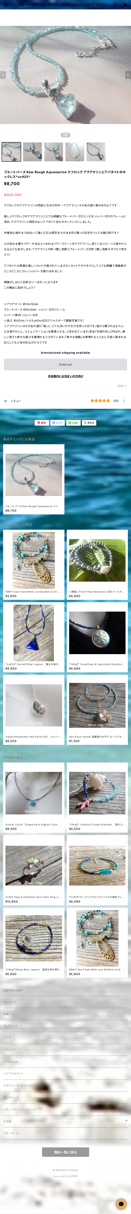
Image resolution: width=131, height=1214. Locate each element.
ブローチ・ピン (12, 1133)
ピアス (7, 1037)
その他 (7, 1121)
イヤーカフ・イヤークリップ (19, 1109)
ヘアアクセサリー (13, 1073)
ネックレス (9, 1002)
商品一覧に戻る (65, 1152)
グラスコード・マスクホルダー (21, 1085)
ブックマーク (11, 1097)
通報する (122, 385)
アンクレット (10, 1061)
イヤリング (9, 1049)
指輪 (6, 1013)
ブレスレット (10, 1025)
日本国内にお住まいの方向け (65, 376)
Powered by (65, 1176)
